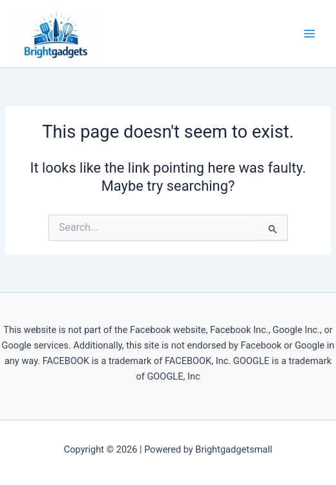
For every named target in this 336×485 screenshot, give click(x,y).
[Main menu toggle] (309, 33)
